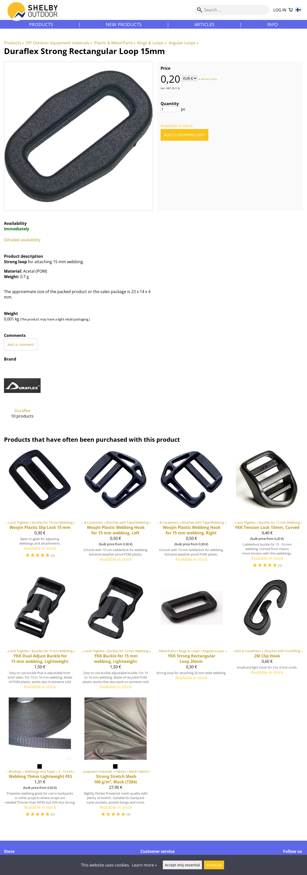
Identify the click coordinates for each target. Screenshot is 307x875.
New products (124, 24)
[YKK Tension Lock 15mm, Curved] (267, 510)
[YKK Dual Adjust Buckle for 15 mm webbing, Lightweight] (40, 635)
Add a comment (20, 344)
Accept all (214, 865)
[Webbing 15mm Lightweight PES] (40, 759)
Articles (204, 24)
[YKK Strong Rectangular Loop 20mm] (191, 635)
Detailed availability (22, 240)
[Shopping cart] (290, 10)
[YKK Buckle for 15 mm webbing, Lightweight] (115, 635)
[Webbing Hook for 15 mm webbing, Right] (191, 510)
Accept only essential (182, 865)
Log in (279, 10)
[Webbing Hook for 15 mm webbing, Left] (115, 510)
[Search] (232, 10)
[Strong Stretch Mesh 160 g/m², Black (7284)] (115, 759)
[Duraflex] (22, 396)
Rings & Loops (152, 43)
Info (272, 24)
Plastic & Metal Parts (114, 43)
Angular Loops (183, 43)
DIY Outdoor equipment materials (59, 43)
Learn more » (144, 865)
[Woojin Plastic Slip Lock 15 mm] (40, 510)
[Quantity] (170, 109)
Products (41, 24)
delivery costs (209, 78)
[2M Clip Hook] (267, 635)
